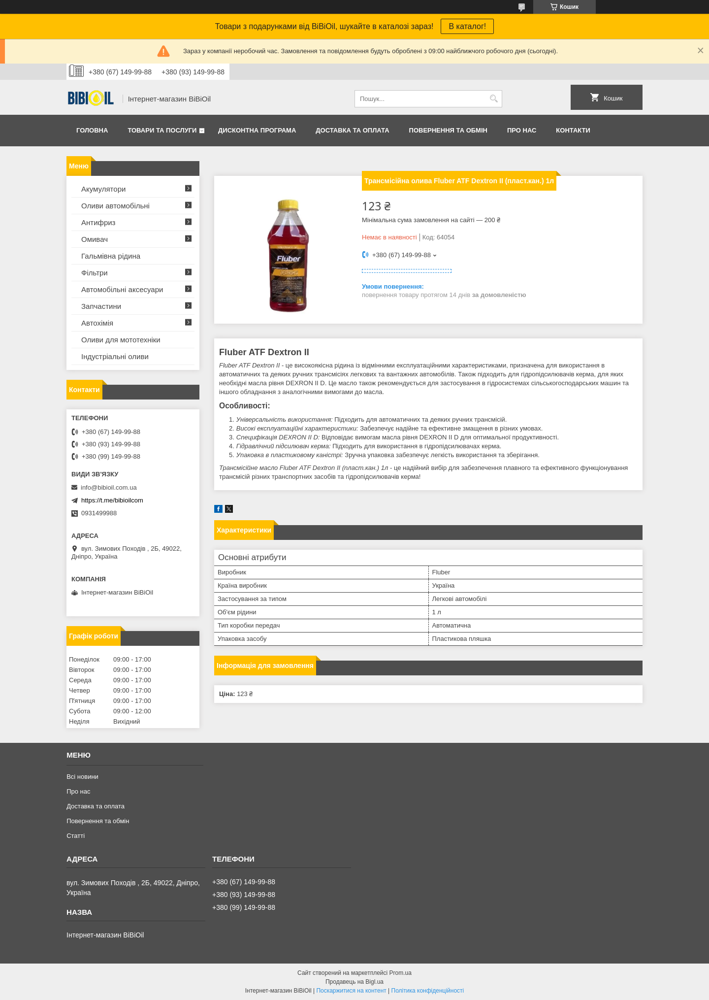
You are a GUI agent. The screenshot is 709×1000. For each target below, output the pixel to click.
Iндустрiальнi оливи (115, 356)
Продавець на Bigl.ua (354, 981)
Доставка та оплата (352, 130)
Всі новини (82, 776)
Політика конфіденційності (427, 990)
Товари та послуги (162, 130)
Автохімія (97, 323)
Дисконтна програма (257, 130)
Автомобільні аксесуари (122, 289)
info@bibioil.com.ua (109, 487)
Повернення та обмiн (448, 130)
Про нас (521, 130)
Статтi (75, 835)
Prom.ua (400, 972)
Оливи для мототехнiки (121, 339)
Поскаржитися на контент (351, 990)
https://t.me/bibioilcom (112, 500)
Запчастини (101, 306)
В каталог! (467, 26)
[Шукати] (493, 98)
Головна (92, 130)
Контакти (573, 130)
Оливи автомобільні (115, 205)
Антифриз (98, 222)
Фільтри (94, 272)
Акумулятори (103, 189)
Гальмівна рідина (110, 256)
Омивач (94, 239)
